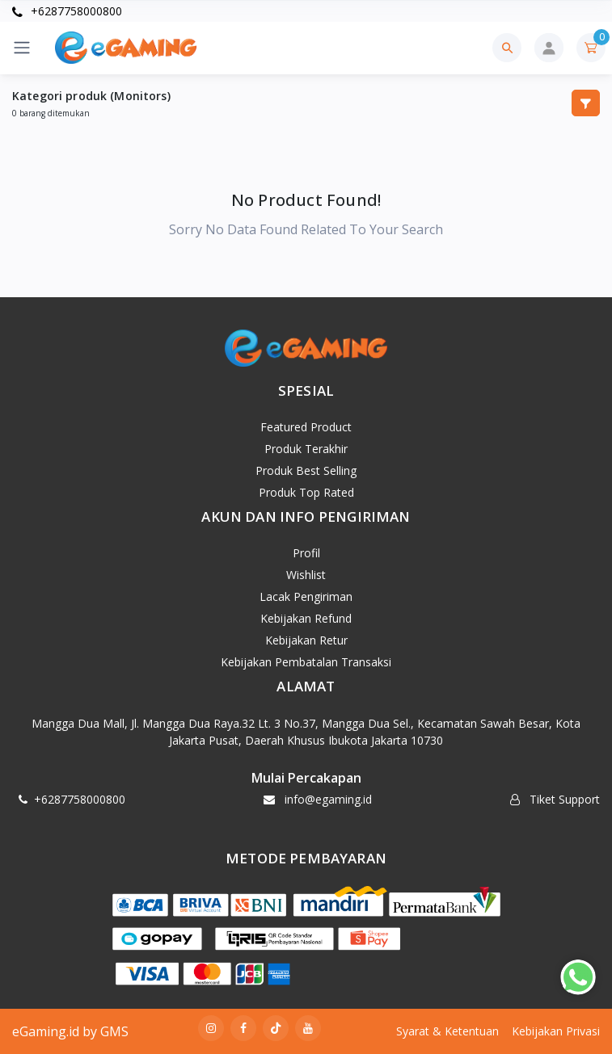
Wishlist (306, 574)
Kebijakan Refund (306, 618)
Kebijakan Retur (306, 640)
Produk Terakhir (306, 448)
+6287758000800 (67, 11)
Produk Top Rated (306, 492)
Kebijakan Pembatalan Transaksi (306, 662)
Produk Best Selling (306, 470)
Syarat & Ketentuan (447, 1031)
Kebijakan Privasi (556, 1031)
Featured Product (306, 427)
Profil (306, 553)
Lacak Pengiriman (306, 596)
